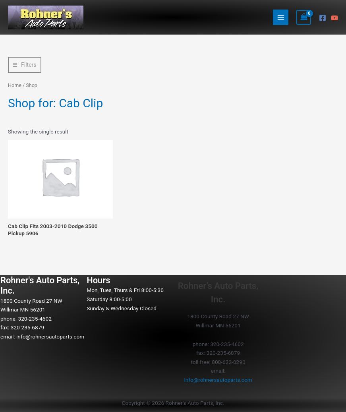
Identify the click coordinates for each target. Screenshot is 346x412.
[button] (24, 65)
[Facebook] (322, 17)
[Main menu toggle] (280, 17)
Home (14, 85)
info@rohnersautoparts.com (50, 336)
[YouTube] (334, 17)
